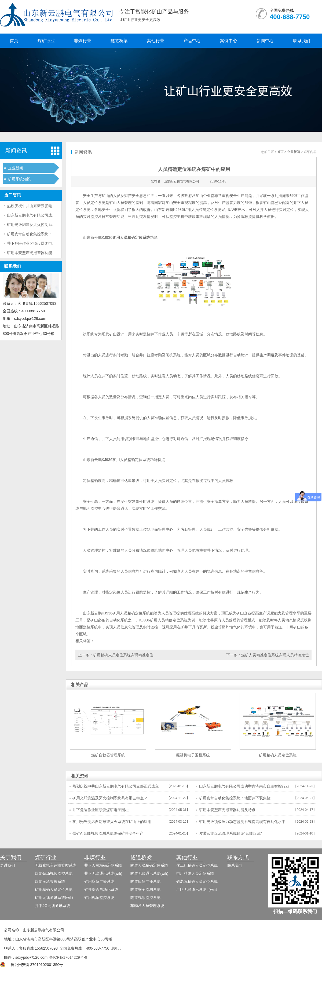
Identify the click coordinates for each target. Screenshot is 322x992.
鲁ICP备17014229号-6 (68, 957)
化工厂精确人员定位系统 (197, 865)
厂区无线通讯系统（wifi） (197, 889)
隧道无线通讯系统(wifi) (149, 873)
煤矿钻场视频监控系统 (53, 873)
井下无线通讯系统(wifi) (103, 873)
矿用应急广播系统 (99, 881)
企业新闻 (15, 168)
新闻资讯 (16, 150)
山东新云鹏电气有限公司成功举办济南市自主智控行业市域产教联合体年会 (244, 788)
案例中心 (228, 40)
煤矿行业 (46, 40)
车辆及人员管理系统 (147, 905)
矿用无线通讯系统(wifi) (54, 897)
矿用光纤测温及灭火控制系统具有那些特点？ (44, 224)
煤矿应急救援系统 (50, 881)
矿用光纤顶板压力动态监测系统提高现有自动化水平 (242, 821)
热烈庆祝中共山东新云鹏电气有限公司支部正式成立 (50, 206)
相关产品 (79, 684)
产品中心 (192, 40)
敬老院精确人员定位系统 (197, 881)
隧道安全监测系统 (145, 889)
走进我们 (7, 865)
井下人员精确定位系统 (103, 865)
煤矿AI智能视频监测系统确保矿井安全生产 (108, 833)
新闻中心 (265, 40)
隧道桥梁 (119, 40)
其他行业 (155, 40)
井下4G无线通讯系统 (52, 905)
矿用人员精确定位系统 (131, 237)
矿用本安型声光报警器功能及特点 (35, 253)
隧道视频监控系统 (145, 897)
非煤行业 (82, 40)
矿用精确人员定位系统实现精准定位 (123, 655)
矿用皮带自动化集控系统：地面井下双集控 (42, 234)
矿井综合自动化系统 (101, 889)
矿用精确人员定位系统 (53, 889)
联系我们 (301, 40)
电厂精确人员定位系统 (195, 873)
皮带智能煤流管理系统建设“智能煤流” (230, 833)
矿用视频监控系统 (99, 897)
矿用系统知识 (19, 179)
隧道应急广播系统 (145, 881)
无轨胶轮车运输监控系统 (55, 865)
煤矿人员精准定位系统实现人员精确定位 (275, 655)
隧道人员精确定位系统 (149, 865)
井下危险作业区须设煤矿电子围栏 (35, 243)
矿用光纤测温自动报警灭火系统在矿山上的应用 (111, 821)
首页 (14, 40)
